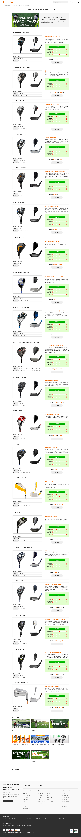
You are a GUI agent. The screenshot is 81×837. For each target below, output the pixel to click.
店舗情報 (23, 825)
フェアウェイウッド (26, 795)
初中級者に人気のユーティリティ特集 (57, 744)
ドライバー (25, 793)
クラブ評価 (40, 785)
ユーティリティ (25, 797)
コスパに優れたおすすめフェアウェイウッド (20, 744)
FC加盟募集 (29, 825)
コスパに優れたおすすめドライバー (57, 729)
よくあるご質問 (58, 818)
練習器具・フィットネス (42, 801)
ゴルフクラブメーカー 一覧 (27, 809)
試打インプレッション (65, 803)
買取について (47, 818)
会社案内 (5, 825)
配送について (16, 818)
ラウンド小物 (40, 799)
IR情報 (9, 825)
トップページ (64, 793)
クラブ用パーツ (40, 793)
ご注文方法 (11, 818)
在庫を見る (57, 62)
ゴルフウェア (49, 793)
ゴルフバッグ (40, 795)
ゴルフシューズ (49, 797)
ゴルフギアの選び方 (65, 801)
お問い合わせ (65, 818)
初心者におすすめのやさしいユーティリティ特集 (21, 759)
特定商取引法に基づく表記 (19, 832)
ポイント (52, 818)
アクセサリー (49, 799)
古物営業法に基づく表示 (30, 832)
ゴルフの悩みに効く (65, 795)
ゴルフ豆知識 (64, 806)
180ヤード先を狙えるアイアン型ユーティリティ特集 (21, 730)
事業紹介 (13, 825)
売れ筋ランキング (28, 785)
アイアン (24, 801)
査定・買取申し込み (8, 801)
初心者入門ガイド (65, 799)
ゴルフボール (49, 795)
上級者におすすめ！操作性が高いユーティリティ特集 (40, 745)
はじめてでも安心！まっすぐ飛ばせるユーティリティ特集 (40, 729)
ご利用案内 (5, 818)
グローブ (39, 797)
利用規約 (4, 832)
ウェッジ (24, 803)
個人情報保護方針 (11, 832)
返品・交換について (39, 818)
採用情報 (18, 825)
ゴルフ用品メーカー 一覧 (42, 804)
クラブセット (25, 806)
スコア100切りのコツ (65, 797)
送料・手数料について (31, 818)
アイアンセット (25, 799)
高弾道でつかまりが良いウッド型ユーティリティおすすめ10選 (40, 760)
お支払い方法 (23, 818)
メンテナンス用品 (50, 801)
